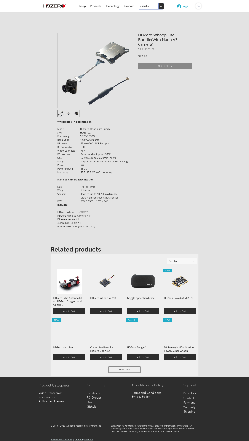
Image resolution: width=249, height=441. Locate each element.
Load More (124, 369)
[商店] (198, 6)
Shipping (189, 411)
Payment (189, 402)
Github (91, 406)
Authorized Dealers (51, 401)
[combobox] (182, 261)
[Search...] (146, 6)
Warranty (189, 407)
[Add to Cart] (69, 311)
